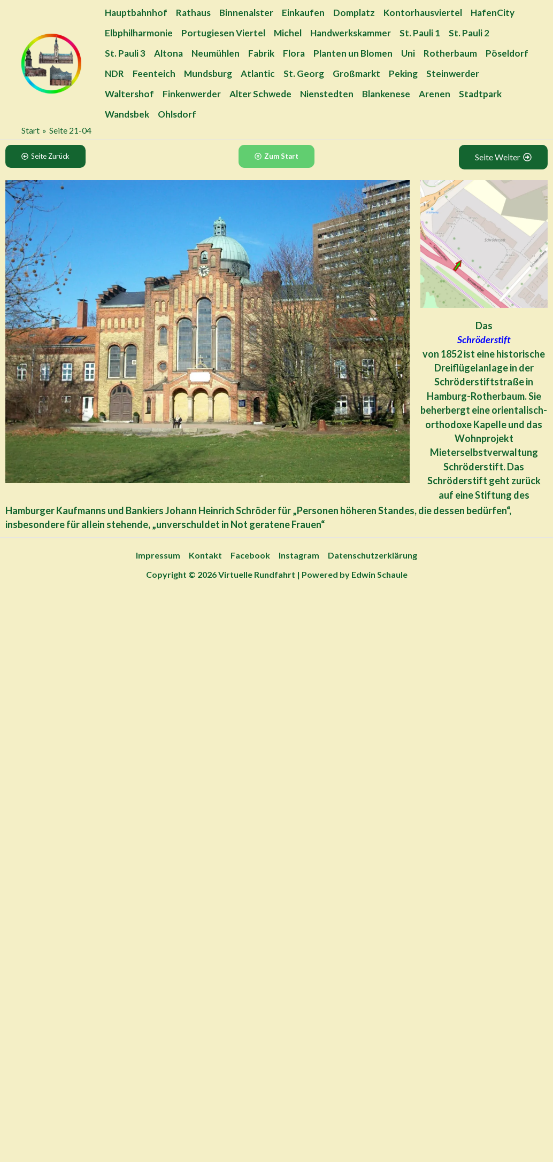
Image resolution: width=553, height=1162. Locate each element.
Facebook (250, 555)
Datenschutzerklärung (372, 555)
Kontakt (205, 555)
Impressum (158, 555)
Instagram (299, 555)
